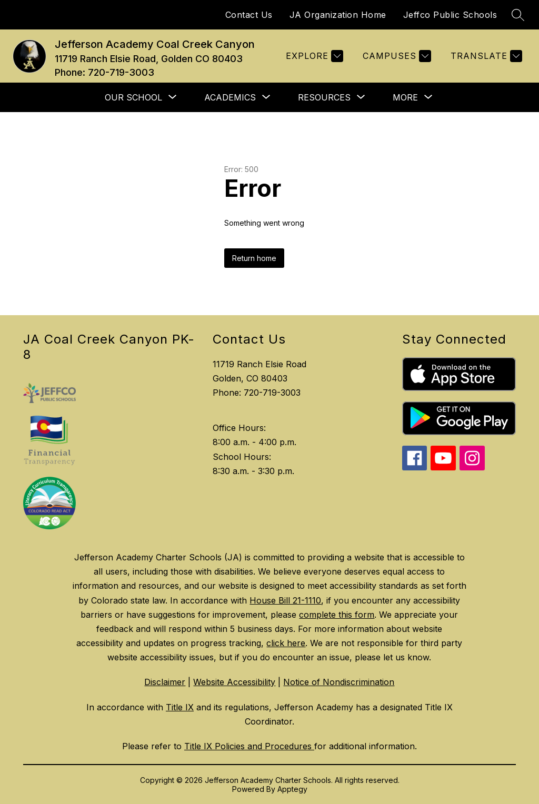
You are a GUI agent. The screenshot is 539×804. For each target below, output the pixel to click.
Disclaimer (164, 682)
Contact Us (249, 14)
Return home (254, 258)
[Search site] (518, 14)
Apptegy (292, 789)
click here (285, 643)
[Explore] (313, 56)
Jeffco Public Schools (450, 14)
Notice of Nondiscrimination (338, 682)
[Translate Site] (485, 56)
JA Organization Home (338, 14)
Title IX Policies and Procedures (249, 746)
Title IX (180, 707)
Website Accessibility (234, 682)
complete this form (336, 614)
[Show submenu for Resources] (324, 97)
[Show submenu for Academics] (230, 97)
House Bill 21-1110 (285, 600)
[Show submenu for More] (405, 97)
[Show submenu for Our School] (133, 97)
